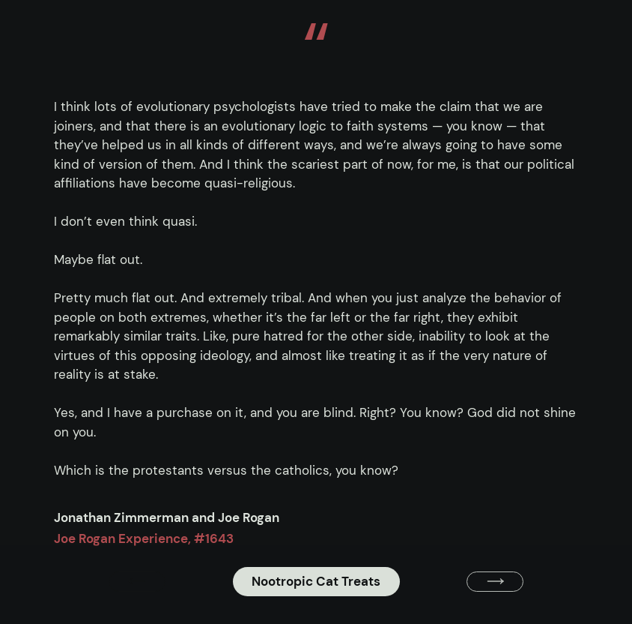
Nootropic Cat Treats (316, 581)
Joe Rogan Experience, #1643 (144, 538)
